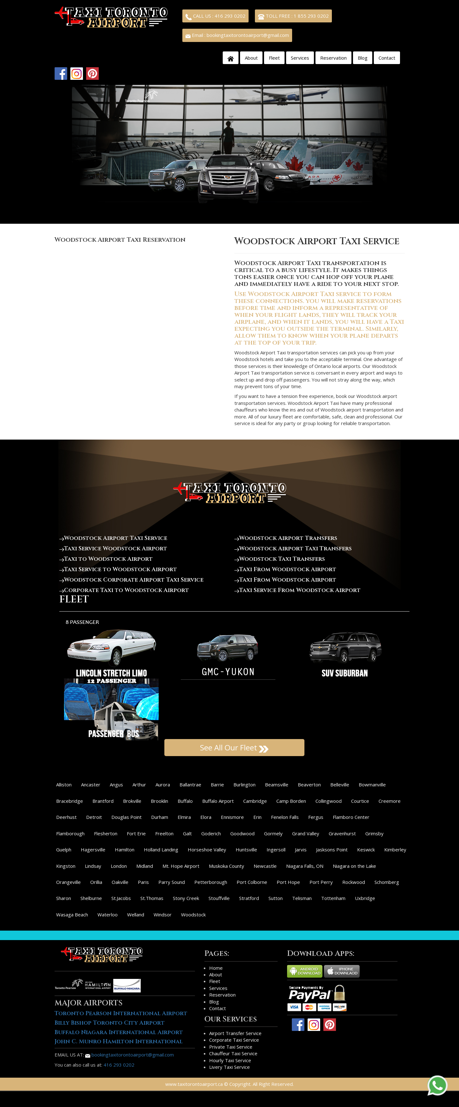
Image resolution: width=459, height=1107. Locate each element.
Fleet (274, 58)
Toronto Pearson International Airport (121, 1013)
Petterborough (210, 882)
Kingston (65, 866)
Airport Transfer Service (235, 1033)
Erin (257, 817)
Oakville (120, 882)
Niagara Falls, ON (304, 866)
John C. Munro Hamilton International (119, 1041)
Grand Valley (305, 833)
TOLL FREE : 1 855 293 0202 (293, 16)
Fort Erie (136, 833)
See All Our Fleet (234, 747)
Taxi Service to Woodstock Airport (118, 569)
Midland (144, 866)
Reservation (333, 58)
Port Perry (321, 882)
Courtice (360, 801)
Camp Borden (291, 801)
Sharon (63, 898)
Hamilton (124, 849)
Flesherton (105, 833)
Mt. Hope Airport (180, 866)
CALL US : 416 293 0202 (215, 16)
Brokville (132, 801)
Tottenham (333, 898)
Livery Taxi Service (229, 1067)
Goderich (211, 833)
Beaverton (309, 784)
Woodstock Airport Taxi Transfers (293, 549)
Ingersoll (276, 849)
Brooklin (159, 801)
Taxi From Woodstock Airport (285, 569)
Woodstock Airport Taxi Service (113, 538)
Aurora (163, 784)
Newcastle (265, 866)
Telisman (302, 898)
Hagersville (93, 849)
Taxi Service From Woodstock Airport (297, 590)
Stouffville (219, 898)
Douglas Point (126, 817)
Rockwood (353, 882)
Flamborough (70, 833)
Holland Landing (161, 849)
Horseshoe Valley (207, 849)
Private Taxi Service (230, 1047)
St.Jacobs (121, 898)
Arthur (139, 784)
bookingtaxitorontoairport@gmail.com (129, 1054)
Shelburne (91, 898)
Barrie (217, 784)
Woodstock (193, 914)
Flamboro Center (351, 817)
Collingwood (328, 801)
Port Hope (288, 882)
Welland (135, 914)
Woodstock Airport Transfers (285, 538)
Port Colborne (252, 882)
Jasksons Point (332, 849)
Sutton (275, 898)
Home (216, 968)
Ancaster (90, 784)
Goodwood (242, 833)
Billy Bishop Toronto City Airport (110, 1023)
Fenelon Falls (285, 817)
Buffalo (185, 801)
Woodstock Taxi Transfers (279, 559)
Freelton (164, 833)
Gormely (273, 833)
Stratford (249, 898)
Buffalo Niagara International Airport (119, 1032)
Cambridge (255, 801)
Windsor (163, 914)
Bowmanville (372, 784)
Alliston (64, 784)
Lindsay (93, 866)
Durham (159, 817)
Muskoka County (226, 866)
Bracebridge (69, 801)
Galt (187, 833)
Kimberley (395, 849)
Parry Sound (171, 882)
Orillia (96, 882)
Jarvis (301, 849)
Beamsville (276, 784)
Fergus (315, 817)
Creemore (390, 801)
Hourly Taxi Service (230, 1060)
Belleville (339, 784)
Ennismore (232, 817)
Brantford (103, 801)
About (251, 58)
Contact (387, 58)
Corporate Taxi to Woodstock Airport (124, 590)
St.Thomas (151, 898)
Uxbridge (365, 898)
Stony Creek (186, 898)
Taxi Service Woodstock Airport (113, 549)
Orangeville (68, 882)
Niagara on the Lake (354, 866)
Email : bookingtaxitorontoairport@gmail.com (237, 35)
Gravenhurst (342, 833)
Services (300, 58)
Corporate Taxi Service (234, 1040)
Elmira (184, 817)
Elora (205, 817)
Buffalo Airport (218, 801)
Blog (363, 58)
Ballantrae (190, 784)
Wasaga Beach (72, 914)
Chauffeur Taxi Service (233, 1053)
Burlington (244, 784)
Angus (116, 784)
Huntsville (246, 849)
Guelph (63, 849)
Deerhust (66, 817)
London (119, 866)
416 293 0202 (118, 1065)
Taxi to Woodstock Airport (106, 559)
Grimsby (374, 833)
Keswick (366, 849)
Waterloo (107, 914)
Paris (143, 882)
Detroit (94, 817)
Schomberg (386, 882)
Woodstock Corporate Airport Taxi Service (131, 580)
